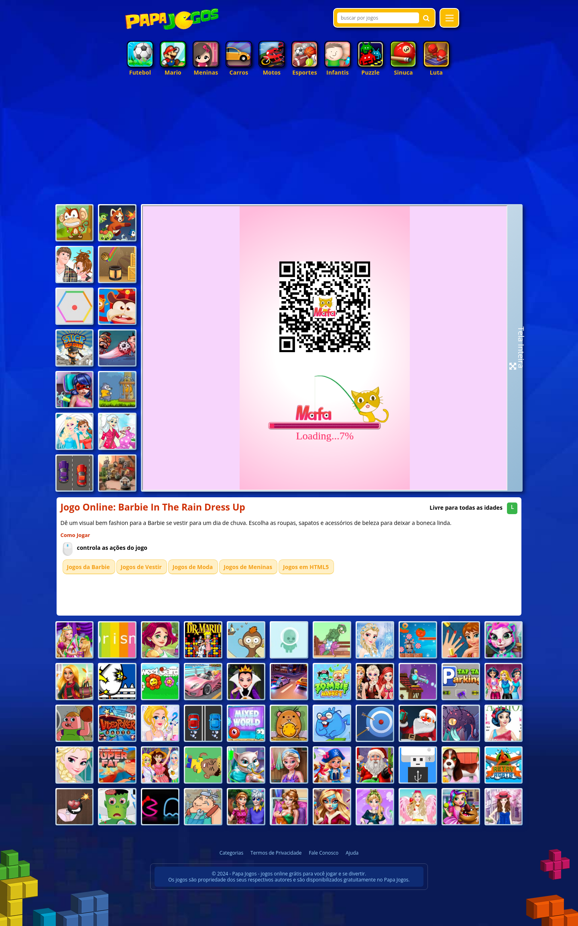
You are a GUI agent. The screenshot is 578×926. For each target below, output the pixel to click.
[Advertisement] (289, 142)
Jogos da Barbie (88, 567)
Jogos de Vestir (141, 567)
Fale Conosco (323, 852)
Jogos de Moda (193, 567)
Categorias (231, 852)
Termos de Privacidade (275, 852)
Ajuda (352, 852)
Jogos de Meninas (248, 567)
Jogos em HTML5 (306, 567)
